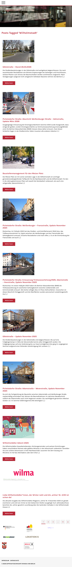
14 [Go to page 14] (63, 522)
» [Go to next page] (67, 522)
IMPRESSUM (5, 560)
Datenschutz (14, 560)
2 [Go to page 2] (48, 522)
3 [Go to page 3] (53, 522)
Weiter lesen (9, 83)
